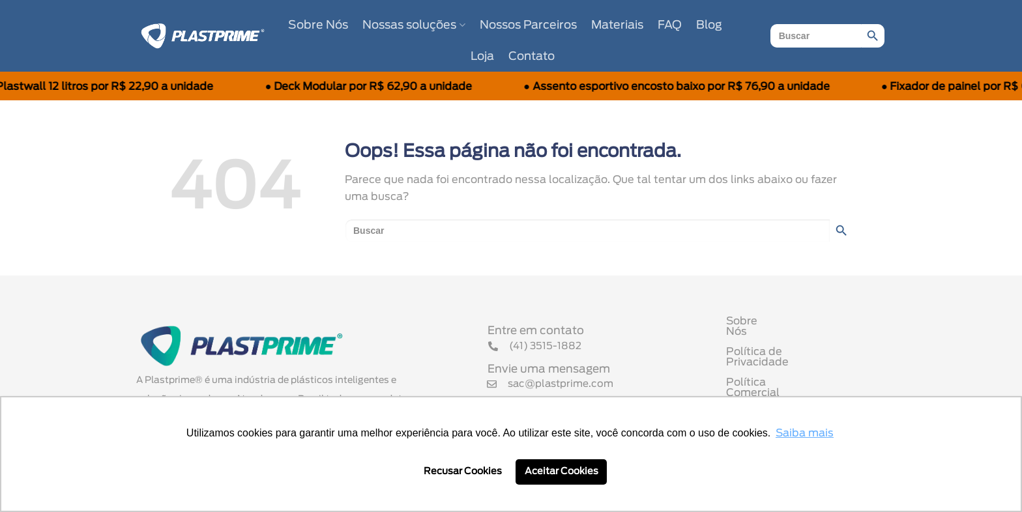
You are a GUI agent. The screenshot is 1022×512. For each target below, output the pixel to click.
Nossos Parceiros (528, 25)
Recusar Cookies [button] (463, 471)
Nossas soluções (413, 25)
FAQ (670, 25)
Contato (531, 57)
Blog (709, 25)
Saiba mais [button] (805, 433)
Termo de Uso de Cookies (793, 393)
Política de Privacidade (786, 353)
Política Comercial (774, 373)
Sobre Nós (318, 25)
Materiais (617, 25)
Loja (482, 57)
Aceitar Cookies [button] (561, 471)
